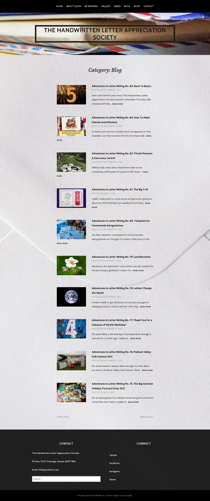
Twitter (113, 455)
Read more (117, 104)
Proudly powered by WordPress (91, 495)
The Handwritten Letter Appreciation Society (105, 34)
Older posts (63, 416)
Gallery (106, 6)
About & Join (73, 6)
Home (59, 6)
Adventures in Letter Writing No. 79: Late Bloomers (121, 256)
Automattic (127, 495)
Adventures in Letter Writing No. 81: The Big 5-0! (120, 189)
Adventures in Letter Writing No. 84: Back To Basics (121, 86)
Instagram (114, 471)
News (117, 6)
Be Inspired (91, 6)
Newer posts (146, 416)
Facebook (114, 463)
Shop (137, 6)
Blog (127, 6)
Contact (149, 6)
